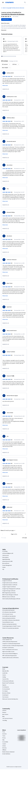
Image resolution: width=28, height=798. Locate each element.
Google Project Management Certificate (11, 589)
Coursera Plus (5, 679)
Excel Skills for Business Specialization (11, 620)
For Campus (5, 691)
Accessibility (5, 742)
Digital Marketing (6, 559)
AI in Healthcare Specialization (9, 616)
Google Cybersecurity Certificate (9, 583)
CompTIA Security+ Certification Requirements (12, 645)
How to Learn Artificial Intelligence (10, 653)
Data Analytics (5, 557)
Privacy (4, 738)
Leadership (4, 673)
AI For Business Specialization (9, 612)
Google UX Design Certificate (8, 591)
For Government (6, 689)
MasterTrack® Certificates (8, 683)
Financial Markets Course (8, 622)
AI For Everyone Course (7, 614)
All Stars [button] (15, 64)
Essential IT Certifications (8, 647)
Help (3, 740)
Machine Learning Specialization (9, 624)
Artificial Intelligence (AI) (7, 553)
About (3, 669)
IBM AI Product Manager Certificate (10, 595)
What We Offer (5, 671)
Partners (4, 712)
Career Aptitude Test (7, 639)
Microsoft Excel (5, 563)
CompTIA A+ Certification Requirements (11, 643)
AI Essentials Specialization (8, 610)
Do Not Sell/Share (6, 754)
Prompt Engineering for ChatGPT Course (11, 626)
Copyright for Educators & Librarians (12, 14)
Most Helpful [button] (5, 67)
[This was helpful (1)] (5, 428)
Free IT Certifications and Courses (10, 649)
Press (3, 732)
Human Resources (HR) (7, 561)
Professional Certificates (8, 681)
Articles (4, 746)
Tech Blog (4, 720)
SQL (3, 569)
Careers (4, 675)
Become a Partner (6, 693)
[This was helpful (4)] (5, 89)
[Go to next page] (25, 534)
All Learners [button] (5, 64)
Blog (3, 716)
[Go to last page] (24, 537)
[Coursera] (9, 2)
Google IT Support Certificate (9, 587)
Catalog (4, 677)
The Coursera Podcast (7, 718)
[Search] (25, 2)
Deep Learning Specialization (8, 618)
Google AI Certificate (7, 581)
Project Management (7, 565)
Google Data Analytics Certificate (9, 585)
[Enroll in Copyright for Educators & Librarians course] (6, 19)
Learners (4, 710)
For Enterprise (5, 687)
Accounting (4, 551)
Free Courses (5, 697)
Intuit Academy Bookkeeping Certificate (11, 599)
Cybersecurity (5, 555)
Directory (4, 748)
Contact (4, 744)
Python (4, 567)
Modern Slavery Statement (8, 752)
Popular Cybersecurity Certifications (10, 657)
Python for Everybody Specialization (10, 628)
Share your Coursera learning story (10, 699)
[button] (8, 530)
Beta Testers (5, 714)
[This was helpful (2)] (5, 252)
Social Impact (5, 695)
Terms (3, 736)
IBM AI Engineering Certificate (9, 593)
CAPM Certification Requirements (9, 641)
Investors (4, 734)
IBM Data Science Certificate (8, 597)
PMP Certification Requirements (9, 655)
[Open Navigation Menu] (3, 2)
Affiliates (4, 750)
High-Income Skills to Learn (8, 651)
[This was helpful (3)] (5, 134)
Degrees (4, 685)
